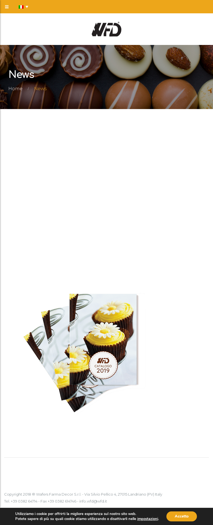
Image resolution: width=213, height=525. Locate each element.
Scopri (24, 266)
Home (15, 88)
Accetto (182, 516)
